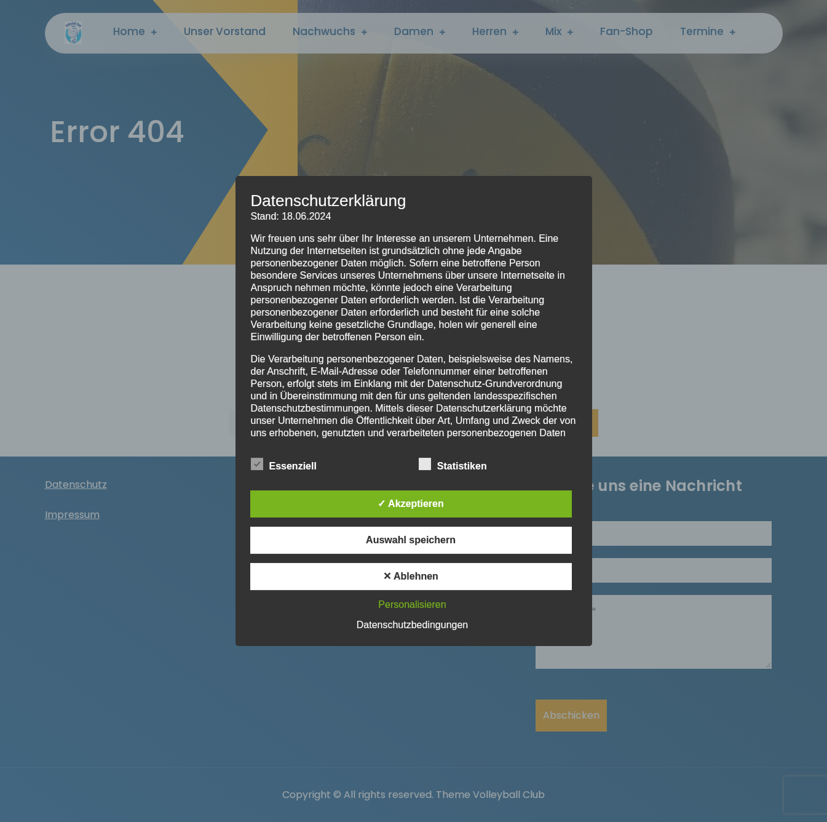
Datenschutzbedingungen (412, 625)
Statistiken (453, 464)
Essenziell (284, 464)
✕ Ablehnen (410, 576)
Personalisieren (412, 604)
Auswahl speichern (411, 540)
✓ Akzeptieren (411, 503)
